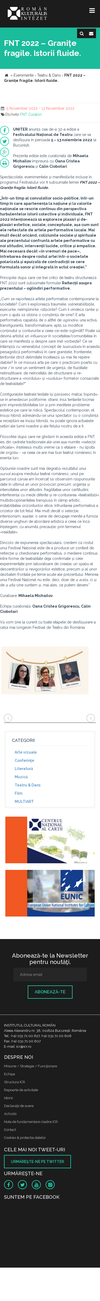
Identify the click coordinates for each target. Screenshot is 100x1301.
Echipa (9, 1074)
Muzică (21, 777)
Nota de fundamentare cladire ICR (31, 1122)
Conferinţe (24, 760)
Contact (10, 1130)
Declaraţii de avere (19, 1106)
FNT (23, 114)
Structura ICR (14, 1082)
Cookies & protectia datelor (25, 1138)
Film (18, 793)
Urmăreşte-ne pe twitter (37, 1162)
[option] (45, 671)
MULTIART (24, 801)
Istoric (8, 1098)
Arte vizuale (26, 752)
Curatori (35, 114)
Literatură (24, 769)
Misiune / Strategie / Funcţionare (30, 1066)
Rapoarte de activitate (21, 1090)
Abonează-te (50, 991)
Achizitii (10, 1114)
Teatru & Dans (28, 785)
